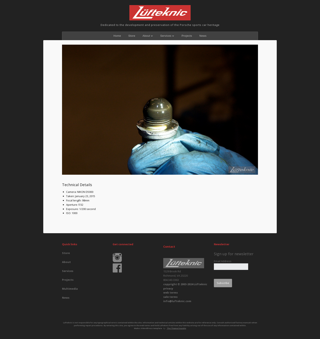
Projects (187, 35)
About (146, 35)
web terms (170, 292)
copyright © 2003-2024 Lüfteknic (185, 284)
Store (131, 35)
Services (165, 35)
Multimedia (70, 288)
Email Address (222, 261)
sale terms (170, 297)
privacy (168, 288)
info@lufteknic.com (177, 301)
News (203, 35)
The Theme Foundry (176, 328)
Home (117, 35)
